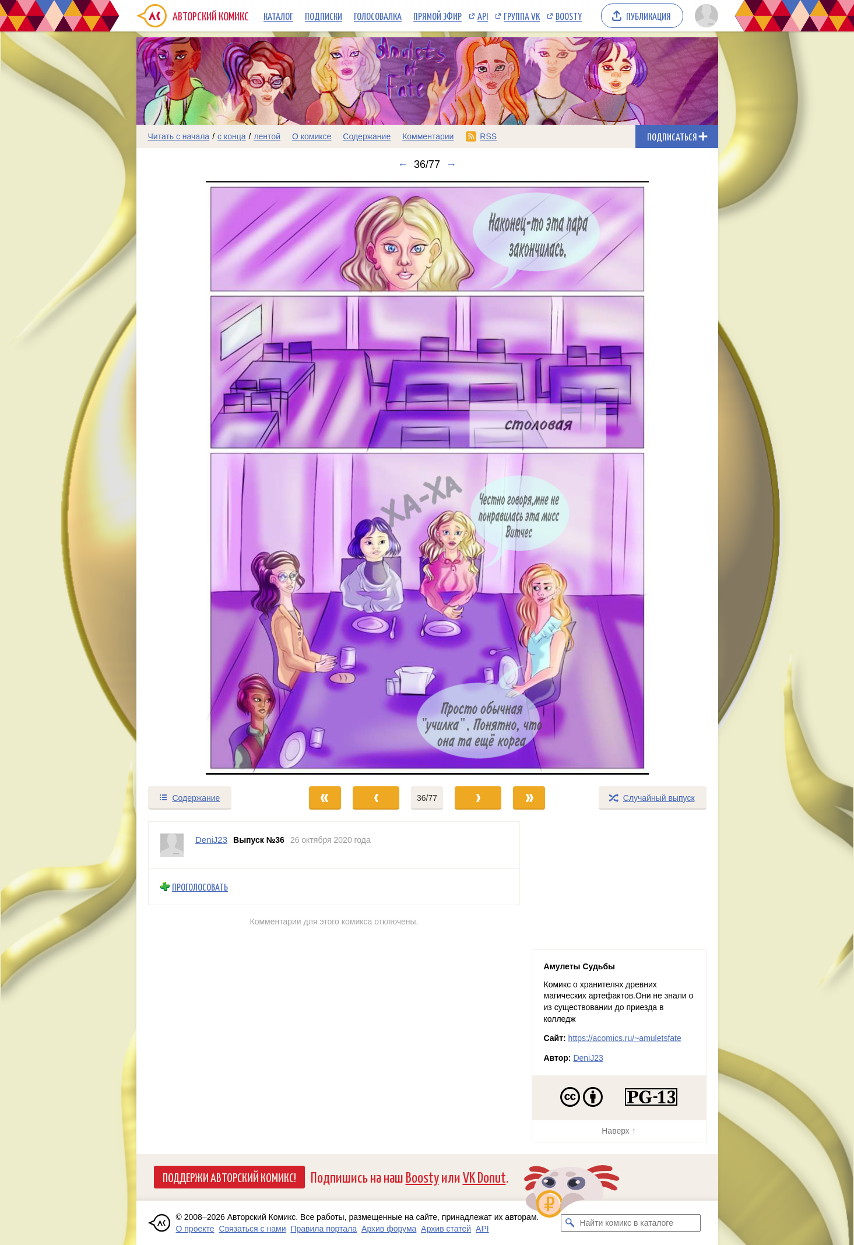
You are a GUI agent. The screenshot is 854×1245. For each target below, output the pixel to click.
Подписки (323, 15)
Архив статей (446, 1228)
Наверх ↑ (618, 1130)
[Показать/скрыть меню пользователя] (704, 15)
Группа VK (522, 15)
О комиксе (311, 136)
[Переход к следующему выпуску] (427, 478)
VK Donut (484, 1176)
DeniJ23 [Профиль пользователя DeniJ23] (211, 840)
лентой (267, 136)
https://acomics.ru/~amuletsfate (624, 1038)
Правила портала (323, 1228)
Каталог (278, 15)
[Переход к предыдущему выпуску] (209, 478)
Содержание (367, 136)
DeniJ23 (588, 1058)
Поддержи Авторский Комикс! (229, 1176)
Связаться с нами (252, 1228)
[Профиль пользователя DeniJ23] (172, 845)
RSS (488, 136)
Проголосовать (200, 887)
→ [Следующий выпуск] (451, 164)
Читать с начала (179, 136)
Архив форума (388, 1228)
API (482, 15)
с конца (231, 136)
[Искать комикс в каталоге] (569, 1223)
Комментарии (428, 136)
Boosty (569, 15)
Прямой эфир (437, 15)
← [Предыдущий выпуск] (403, 164)
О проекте (195, 1228)
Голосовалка (378, 15)
